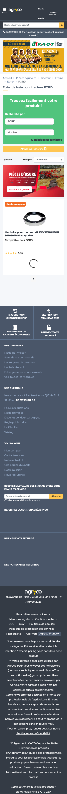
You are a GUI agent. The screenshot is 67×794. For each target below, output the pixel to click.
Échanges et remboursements (23, 372)
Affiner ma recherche (34, 148)
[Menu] (4, 10)
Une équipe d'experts (17, 465)
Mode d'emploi (13, 412)
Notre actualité (13, 460)
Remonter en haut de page (33, 297)
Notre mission (13, 470)
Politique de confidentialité (33, 733)
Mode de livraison (15, 352)
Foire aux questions (16, 408)
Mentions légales (19, 619)
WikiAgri (9, 432)
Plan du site (13, 633)
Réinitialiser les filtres (46, 139)
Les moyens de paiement (20, 362)
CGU (11, 624)
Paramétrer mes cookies (31, 614)
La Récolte (10, 427)
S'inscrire (56, 496)
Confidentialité (44, 619)
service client (47, 32)
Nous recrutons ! (14, 474)
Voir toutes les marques (19, 377)
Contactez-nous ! (14, 455)
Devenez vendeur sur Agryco (22, 417)
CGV (21, 624)
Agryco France (48, 633)
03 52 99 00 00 (12, 32)
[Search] (31, 24)
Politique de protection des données (31, 628)
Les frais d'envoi (14, 367)
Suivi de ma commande (19, 357)
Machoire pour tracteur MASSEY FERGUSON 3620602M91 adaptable (32, 234)
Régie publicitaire (15, 422)
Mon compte (12, 450)
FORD (11, 121)
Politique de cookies (41, 624)
